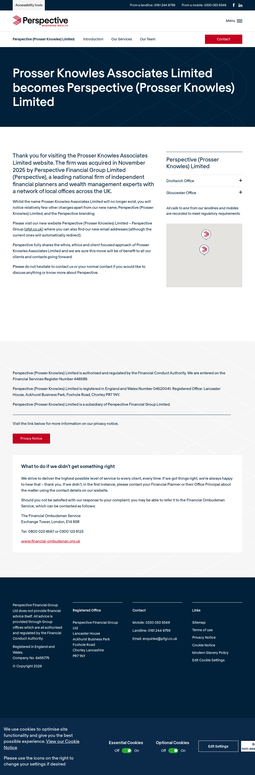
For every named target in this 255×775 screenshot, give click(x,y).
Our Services (121, 39)
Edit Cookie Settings (208, 660)
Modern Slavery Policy (210, 652)
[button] (206, 235)
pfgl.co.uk (33, 229)
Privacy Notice (204, 637)
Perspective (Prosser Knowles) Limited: (44, 39)
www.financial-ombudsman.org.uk (50, 541)
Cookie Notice (203, 645)
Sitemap (199, 622)
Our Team (147, 39)
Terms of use (202, 630)
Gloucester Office (204, 193)
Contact (223, 39)
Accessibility (28, 5)
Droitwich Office (204, 181)
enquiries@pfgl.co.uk (160, 638)
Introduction (93, 39)
